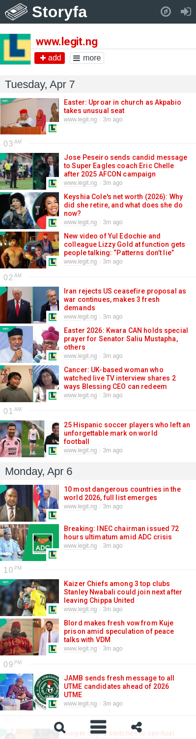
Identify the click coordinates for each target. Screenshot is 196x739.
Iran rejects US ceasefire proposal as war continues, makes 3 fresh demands (125, 299)
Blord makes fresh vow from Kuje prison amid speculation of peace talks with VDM (119, 631)
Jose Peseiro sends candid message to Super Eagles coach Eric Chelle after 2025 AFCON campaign (126, 165)
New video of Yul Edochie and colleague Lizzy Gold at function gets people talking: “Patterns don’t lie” (124, 244)
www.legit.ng (80, 119)
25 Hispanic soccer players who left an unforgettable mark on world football (127, 433)
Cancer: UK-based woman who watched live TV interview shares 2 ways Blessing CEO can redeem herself (120, 382)
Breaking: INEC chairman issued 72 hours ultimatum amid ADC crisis (121, 533)
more (87, 58)
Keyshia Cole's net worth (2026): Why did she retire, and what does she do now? (123, 205)
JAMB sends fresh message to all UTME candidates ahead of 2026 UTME (119, 686)
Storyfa (59, 12)
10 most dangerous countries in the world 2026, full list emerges (122, 493)
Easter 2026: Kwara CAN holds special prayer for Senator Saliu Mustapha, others (126, 338)
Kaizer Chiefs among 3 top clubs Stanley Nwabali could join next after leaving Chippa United (123, 592)
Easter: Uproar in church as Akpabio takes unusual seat (122, 106)
